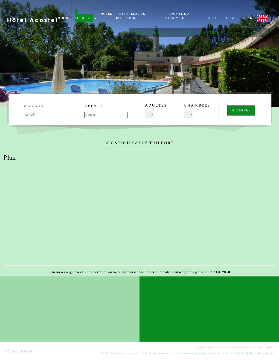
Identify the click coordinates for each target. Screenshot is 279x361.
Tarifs (144, 353)
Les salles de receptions (160, 353)
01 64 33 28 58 (255, 32)
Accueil (104, 353)
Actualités (200, 353)
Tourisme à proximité (183, 353)
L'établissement (117, 353)
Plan (231, 353)
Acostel (239, 353)
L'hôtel (103, 15)
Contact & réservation (217, 353)
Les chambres (133, 353)
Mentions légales (266, 353)
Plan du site (250, 353)
